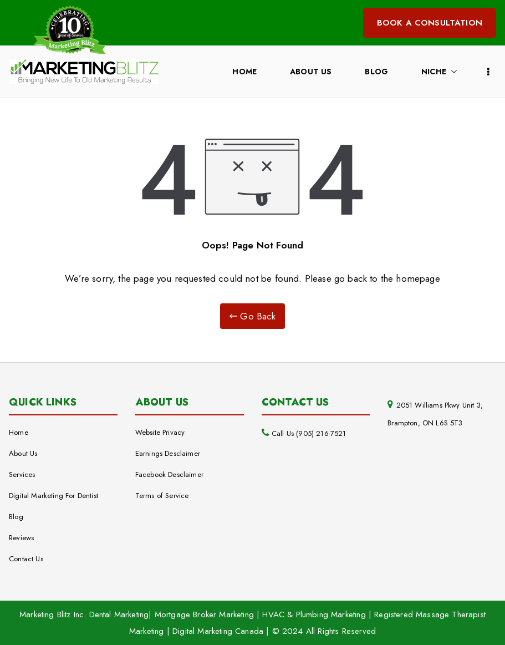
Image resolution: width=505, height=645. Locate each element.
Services (22, 474)
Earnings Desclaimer (167, 453)
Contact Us (26, 558)
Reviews (21, 537)
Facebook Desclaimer (169, 474)
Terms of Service (162, 495)
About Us (310, 71)
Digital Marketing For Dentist (53, 495)
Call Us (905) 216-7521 (309, 433)
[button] (451, 71)
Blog (376, 71)
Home (244, 71)
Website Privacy (160, 432)
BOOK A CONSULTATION (429, 23)
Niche (439, 71)
